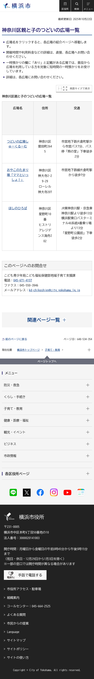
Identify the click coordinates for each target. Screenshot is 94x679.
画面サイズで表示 (80, 88)
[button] (65, 6)
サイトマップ (16, 640)
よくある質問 (16, 614)
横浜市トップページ (28, 350)
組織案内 (13, 597)
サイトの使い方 (18, 657)
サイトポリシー (18, 649)
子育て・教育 (52, 350)
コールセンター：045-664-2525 (28, 606)
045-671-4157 (22, 280)
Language (13, 631)
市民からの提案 (18, 623)
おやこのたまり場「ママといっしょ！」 (18, 174)
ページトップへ (47, 361)
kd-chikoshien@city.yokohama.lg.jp (54, 290)
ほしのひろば (18, 208)
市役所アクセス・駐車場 (24, 588)
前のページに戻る (16, 339)
